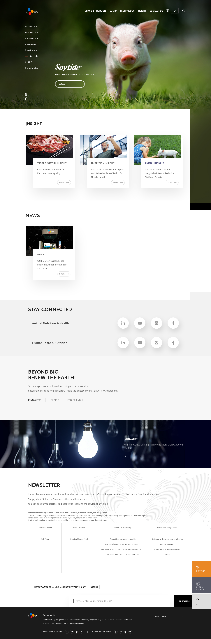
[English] (174, 10)
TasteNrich (31, 26)
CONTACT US (156, 10)
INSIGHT (142, 10)
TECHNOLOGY (127, 10)
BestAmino (36, 50)
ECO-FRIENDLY (75, 400)
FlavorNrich (31, 32)
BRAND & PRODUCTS (95, 10)
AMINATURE (31, 44)
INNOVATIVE (34, 400)
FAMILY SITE (160, 617)
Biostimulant (32, 68)
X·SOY (28, 62)
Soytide (29, 56)
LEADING (54, 400)
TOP (198, 604)
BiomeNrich (31, 38)
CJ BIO (113, 10)
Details (94, 586)
